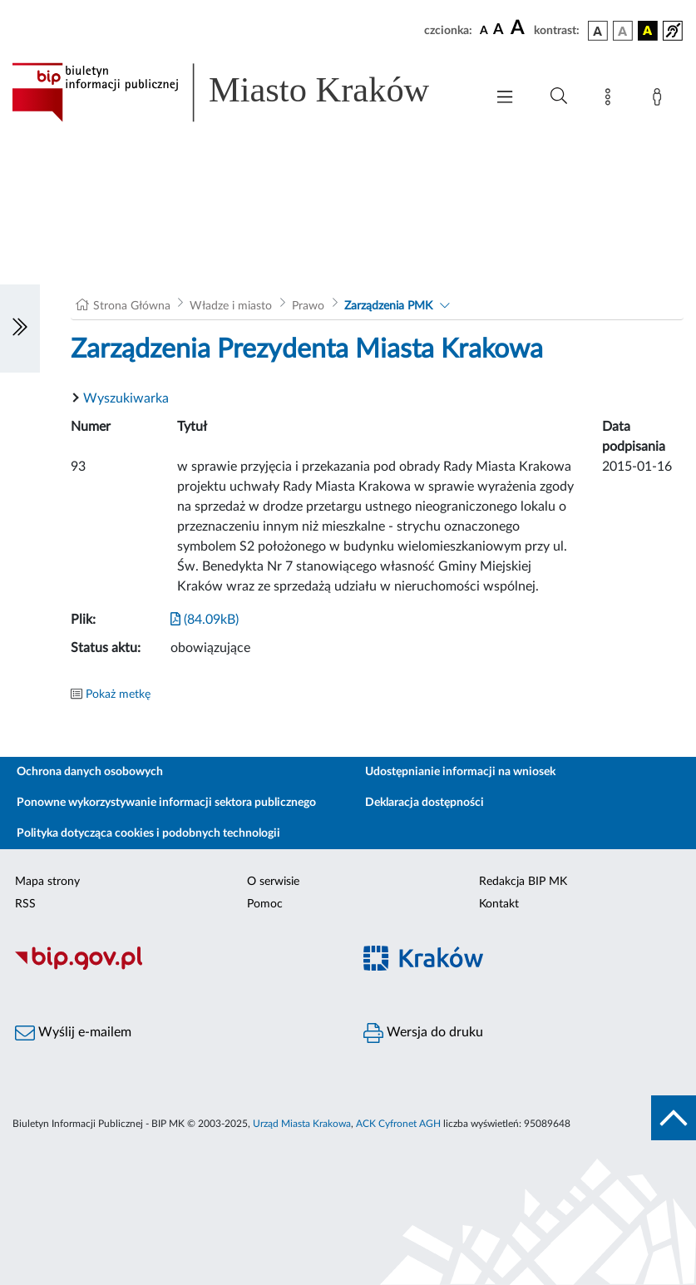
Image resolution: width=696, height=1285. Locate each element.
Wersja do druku (423, 1033)
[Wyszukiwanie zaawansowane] (558, 96)
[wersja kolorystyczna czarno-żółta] (648, 31)
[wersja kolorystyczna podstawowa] (598, 31)
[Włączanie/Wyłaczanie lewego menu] (20, 328)
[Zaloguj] (660, 100)
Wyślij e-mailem (73, 1033)
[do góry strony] (673, 1117)
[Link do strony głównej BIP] (239, 92)
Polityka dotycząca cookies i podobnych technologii (148, 833)
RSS (25, 904)
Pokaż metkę (118, 694)
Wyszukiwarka (126, 398)
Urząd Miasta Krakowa (302, 1124)
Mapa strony (47, 881)
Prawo (308, 306)
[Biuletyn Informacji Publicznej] (174, 967)
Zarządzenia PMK (388, 306)
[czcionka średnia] (498, 30)
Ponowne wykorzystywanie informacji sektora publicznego (166, 802)
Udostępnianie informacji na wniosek (460, 772)
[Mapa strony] (611, 100)
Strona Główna (131, 306)
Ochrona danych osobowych (90, 772)
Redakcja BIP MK (523, 881)
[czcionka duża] (520, 28)
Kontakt (499, 904)
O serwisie (273, 881)
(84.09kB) (204, 619)
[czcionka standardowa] (484, 30)
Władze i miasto (231, 306)
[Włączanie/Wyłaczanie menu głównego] (504, 98)
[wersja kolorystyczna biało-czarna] (623, 31)
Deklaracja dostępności (424, 802)
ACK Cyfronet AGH (398, 1124)
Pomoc (265, 904)
